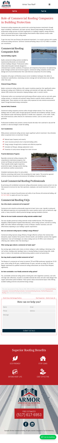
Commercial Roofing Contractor (17, 291)
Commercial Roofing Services (33, 291)
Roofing (4, 293)
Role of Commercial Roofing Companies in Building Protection (27, 20)
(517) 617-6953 (29, 415)
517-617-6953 (5, 195)
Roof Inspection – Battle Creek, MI (46, 298)
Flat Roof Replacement (47, 291)
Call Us (14, 11)
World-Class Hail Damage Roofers (11, 298)
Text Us (43, 11)
